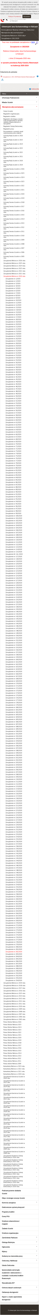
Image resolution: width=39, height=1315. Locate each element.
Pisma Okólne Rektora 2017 (12, 1045)
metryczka (35, 89)
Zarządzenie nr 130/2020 (14, 588)
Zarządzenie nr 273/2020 (14, 930)
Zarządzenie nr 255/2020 (14, 887)
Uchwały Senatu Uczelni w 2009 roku (13, 240)
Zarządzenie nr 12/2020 (13, 305)
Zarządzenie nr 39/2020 (13, 370)
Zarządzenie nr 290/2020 (14, 971)
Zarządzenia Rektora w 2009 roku (14, 1009)
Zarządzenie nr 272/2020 (14, 928)
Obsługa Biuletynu (8, 1242)
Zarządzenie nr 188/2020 (14, 727)
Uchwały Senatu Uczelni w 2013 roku (13, 224)
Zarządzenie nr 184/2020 (14, 717)
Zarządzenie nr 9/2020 (13, 298)
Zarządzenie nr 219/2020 (14, 801)
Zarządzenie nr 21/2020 (13, 327)
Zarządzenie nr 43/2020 (13, 379)
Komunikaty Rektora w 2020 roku (14, 1074)
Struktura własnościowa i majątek (10, 1222)
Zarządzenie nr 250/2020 (14, 875)
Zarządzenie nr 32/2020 (13, 353)
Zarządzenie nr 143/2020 (14, 619)
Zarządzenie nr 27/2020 (13, 341)
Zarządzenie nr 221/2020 (14, 806)
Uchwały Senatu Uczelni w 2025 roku (13, 174)
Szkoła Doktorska (8, 1265)
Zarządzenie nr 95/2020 (13, 504)
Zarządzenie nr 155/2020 (14, 647)
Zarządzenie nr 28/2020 (13, 343)
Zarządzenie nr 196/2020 (14, 746)
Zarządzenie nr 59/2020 (13, 418)
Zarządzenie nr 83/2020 (13, 475)
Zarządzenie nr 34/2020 (13, 358)
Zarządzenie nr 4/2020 (13, 286)
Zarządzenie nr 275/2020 (14, 935)
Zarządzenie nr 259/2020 (14, 897)
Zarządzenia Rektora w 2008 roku (14, 1012)
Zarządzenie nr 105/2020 (14, 528)
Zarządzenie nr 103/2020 (14, 523)
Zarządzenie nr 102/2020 (14, 521)
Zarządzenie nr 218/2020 (14, 798)
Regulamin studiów (9, 116)
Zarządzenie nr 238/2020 (14, 846)
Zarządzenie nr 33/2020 (13, 355)
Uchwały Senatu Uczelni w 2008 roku (13, 244)
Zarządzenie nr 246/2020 (14, 865)
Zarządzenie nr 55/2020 (13, 408)
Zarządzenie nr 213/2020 (14, 786)
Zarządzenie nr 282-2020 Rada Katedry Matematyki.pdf (19, 77)
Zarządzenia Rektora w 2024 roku (14, 266)
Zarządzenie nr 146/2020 (14, 626)
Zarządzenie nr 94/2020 (13, 501)
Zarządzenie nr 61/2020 (13, 422)
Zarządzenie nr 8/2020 (13, 295)
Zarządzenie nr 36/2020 (13, 363)
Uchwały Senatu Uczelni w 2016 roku (13, 211)
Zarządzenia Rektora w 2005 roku (14, 1019)
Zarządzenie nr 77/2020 (13, 461)
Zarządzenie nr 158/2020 (14, 655)
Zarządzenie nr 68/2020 (13, 439)
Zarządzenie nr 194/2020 (14, 741)
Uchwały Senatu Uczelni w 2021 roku (13, 190)
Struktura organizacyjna (10, 1233)
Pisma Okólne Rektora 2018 (12, 1043)
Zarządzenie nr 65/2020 (13, 432)
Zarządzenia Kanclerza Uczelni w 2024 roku (14, 1085)
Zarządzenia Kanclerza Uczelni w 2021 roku (14, 1098)
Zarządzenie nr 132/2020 (14, 592)
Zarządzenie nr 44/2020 (13, 382)
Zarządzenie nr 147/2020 (14, 628)
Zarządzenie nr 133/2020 (14, 595)
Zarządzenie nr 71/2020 (13, 446)
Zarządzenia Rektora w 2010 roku (14, 1006)
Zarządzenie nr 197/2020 (14, 748)
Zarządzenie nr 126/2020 (14, 578)
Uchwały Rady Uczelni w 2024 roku (13, 145)
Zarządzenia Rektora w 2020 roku (13, 35)
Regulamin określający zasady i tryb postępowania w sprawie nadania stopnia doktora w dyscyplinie (13, 121)
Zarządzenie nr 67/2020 (13, 437)
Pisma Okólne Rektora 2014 (12, 1053)
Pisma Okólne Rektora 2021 (12, 1035)
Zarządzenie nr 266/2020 (14, 913)
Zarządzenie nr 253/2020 (14, 882)
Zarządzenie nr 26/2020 (13, 339)
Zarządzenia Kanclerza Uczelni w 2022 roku (14, 1094)
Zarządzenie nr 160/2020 (14, 659)
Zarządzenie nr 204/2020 (14, 765)
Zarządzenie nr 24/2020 (13, 334)
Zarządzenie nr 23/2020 (13, 331)
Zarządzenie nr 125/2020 (14, 576)
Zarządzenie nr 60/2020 (13, 420)
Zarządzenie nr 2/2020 (13, 281)
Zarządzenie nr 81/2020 (13, 470)
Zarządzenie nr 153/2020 (14, 643)
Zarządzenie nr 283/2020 (14, 954)
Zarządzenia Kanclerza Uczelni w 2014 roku (14, 1127)
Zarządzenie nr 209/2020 (14, 777)
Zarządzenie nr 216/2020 (14, 794)
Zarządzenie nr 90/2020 (13, 492)
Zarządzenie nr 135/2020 (14, 600)
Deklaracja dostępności (10, 1292)
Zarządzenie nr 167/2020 (14, 676)
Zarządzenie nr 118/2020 (14, 559)
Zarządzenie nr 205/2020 (14, 767)
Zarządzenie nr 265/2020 (14, 911)
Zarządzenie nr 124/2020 (14, 573)
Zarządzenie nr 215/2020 (14, 791)
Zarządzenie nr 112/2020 (14, 545)
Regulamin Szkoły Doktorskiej (12, 126)
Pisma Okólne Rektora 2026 (12, 1022)
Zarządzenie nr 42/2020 (13, 377)
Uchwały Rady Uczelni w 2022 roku (13, 153)
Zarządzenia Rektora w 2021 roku (14, 274)
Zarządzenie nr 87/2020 (13, 485)
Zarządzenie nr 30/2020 (13, 348)
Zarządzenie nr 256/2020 (14, 889)
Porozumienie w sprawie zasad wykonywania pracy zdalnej (13, 132)
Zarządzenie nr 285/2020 (14, 959)
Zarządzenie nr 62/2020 (13, 425)
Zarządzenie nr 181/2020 (14, 710)
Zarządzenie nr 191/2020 (14, 734)
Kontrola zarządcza (9, 1203)
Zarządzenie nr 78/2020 (13, 463)
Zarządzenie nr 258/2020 (14, 894)
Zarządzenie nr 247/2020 (14, 868)
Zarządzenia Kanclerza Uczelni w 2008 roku (14, 1152)
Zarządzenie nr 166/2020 (14, 674)
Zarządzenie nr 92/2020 (13, 497)
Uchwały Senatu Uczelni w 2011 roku (13, 232)
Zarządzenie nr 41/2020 (13, 374)
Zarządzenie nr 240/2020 (14, 851)
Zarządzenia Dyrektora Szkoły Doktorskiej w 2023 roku (13, 1169)
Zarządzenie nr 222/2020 (14, 808)
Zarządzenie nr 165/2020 (14, 671)
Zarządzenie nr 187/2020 (14, 724)
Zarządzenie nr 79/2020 (13, 465)
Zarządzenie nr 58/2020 (13, 415)
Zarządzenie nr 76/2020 (13, 458)
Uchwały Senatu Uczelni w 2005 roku (13, 257)
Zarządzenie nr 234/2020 (14, 837)
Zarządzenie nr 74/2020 (13, 454)
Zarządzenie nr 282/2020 (10, 38)
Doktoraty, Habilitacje (9, 1261)
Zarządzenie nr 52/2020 (13, 401)
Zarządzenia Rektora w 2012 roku (14, 1001)
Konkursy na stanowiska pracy (12, 1256)
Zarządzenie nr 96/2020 (13, 506)
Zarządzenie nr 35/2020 (13, 360)
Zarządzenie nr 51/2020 (13, 398)
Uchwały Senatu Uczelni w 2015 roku (13, 215)
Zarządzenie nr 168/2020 (14, 679)
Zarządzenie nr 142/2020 (14, 616)
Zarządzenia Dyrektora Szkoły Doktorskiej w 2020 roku (13, 1181)
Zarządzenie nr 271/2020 (14, 925)
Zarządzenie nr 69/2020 (13, 442)
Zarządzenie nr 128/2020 (14, 583)
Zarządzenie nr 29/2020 (13, 346)
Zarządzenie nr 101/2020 (14, 518)
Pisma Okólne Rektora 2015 (12, 1051)
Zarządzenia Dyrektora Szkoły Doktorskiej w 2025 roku (13, 1160)
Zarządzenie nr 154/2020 (14, 645)
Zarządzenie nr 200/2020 (14, 755)
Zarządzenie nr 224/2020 (14, 813)
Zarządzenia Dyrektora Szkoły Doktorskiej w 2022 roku (13, 1173)
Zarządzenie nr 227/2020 (14, 820)
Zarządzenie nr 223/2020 (14, 810)
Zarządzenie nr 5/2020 (13, 288)
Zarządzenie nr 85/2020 (13, 480)
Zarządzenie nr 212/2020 (14, 784)
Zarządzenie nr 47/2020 (13, 389)
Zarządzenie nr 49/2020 (13, 394)
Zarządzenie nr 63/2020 (13, 427)
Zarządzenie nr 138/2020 (14, 607)
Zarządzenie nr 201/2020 (14, 758)
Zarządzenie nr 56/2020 (13, 410)
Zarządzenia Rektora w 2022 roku (14, 271)
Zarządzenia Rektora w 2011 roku (14, 1004)
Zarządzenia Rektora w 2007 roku (14, 1014)
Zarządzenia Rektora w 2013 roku (14, 998)
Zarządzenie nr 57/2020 (13, 413)
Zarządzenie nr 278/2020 (14, 942)
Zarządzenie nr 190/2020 (14, 731)
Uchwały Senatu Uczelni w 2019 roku (13, 199)
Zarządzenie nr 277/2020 (14, 940)
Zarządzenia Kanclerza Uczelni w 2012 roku (14, 1135)
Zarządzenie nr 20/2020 (13, 324)
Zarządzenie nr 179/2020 (14, 705)
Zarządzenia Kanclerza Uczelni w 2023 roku (14, 1090)
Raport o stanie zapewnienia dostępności (12, 1298)
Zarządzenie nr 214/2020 (14, 789)
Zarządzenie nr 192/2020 (14, 736)
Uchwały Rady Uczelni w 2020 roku (13, 161)
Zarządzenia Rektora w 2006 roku (14, 1017)
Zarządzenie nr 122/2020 (14, 568)
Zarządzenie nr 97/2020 (13, 509)
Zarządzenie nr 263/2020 (14, 906)
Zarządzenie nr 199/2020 (14, 753)
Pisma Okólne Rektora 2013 (12, 1056)
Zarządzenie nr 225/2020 (14, 815)
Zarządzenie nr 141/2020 (14, 614)
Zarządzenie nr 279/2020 (14, 944)
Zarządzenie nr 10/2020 (13, 300)
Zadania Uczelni (7, 1228)
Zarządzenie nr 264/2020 (14, 909)
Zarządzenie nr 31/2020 (13, 351)
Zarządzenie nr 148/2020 (14, 631)
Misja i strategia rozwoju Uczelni (13, 1198)
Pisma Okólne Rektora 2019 (12, 1040)
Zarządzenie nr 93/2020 (13, 499)
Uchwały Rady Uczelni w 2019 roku (13, 165)
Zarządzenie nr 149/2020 (14, 633)
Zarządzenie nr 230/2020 (14, 827)
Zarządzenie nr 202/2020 (14, 760)
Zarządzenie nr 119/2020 (14, 561)
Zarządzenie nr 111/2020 (14, 542)
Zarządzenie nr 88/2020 (13, 487)
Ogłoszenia (6, 1247)
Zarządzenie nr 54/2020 (13, 406)
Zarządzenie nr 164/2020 (14, 669)
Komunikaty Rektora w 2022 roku (14, 1069)
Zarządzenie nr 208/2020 (14, 774)
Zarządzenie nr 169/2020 (14, 681)
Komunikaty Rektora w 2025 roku (14, 1066)
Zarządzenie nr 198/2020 (14, 750)
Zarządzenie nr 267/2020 (14, 916)
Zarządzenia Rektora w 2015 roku (14, 993)
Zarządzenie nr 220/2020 (14, 803)
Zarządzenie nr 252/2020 (14, 880)
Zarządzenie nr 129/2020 (14, 585)
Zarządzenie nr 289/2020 (14, 968)
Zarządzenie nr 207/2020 (14, 772)
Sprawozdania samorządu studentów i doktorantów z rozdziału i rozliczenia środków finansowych (12, 1274)
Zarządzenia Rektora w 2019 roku (14, 983)
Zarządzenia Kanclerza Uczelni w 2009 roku (14, 1148)
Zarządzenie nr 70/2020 (13, 444)
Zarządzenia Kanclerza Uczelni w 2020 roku (14, 1102)
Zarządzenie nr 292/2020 (14, 976)
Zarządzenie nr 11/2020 (13, 303)
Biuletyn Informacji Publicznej (23, 30)
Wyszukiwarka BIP (8, 1283)
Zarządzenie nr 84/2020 (13, 477)
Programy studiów (8, 1212)
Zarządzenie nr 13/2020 (13, 307)
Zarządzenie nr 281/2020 (14, 949)
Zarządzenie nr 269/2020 (14, 921)
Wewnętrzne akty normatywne (12, 33)
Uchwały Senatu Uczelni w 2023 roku (13, 182)
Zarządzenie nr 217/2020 (14, 796)
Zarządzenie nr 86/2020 (13, 482)
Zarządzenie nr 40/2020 (13, 372)
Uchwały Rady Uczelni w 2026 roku (13, 136)
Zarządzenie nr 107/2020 (14, 533)
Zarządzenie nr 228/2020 (14, 822)
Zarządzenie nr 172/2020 (14, 688)
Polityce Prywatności (14, 16)
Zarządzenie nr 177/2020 (14, 700)
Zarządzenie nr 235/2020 (14, 839)
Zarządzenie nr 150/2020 (14, 636)
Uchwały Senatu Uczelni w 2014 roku (13, 219)
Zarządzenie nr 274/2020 (14, 932)
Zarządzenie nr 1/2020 (13, 279)
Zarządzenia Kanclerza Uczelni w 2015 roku (14, 1123)
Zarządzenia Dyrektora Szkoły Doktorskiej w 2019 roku (13, 1185)
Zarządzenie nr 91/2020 (13, 494)
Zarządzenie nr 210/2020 (14, 779)
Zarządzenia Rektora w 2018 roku (14, 985)
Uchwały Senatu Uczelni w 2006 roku (13, 253)
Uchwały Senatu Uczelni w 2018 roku (13, 203)
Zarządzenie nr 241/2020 (14, 853)
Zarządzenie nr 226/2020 (14, 818)
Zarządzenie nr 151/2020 (14, 638)
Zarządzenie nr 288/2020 (14, 966)
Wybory (4, 1251)
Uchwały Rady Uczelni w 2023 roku (13, 149)
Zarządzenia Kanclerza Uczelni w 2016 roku (14, 1119)
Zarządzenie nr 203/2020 (14, 762)
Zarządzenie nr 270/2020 (14, 923)
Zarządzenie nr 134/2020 (14, 597)
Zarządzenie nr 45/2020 (13, 384)
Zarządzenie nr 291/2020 (14, 973)
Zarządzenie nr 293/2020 (14, 978)
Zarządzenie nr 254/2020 (14, 885)
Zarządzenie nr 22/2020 (13, 329)
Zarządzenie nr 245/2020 (14, 863)
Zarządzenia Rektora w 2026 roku (14, 261)
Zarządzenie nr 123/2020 (14, 571)
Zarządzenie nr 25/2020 (13, 336)
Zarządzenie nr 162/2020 (14, 664)
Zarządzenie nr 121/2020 (14, 566)
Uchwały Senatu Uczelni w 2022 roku (13, 186)
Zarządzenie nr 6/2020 (13, 291)
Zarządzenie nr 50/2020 (13, 396)
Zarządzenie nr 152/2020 (14, 640)
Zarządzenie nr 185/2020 (14, 719)
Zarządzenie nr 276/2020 (14, 937)
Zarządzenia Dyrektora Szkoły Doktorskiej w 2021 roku (13, 1177)
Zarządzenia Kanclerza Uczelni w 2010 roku (14, 1144)
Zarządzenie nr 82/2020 (13, 473)
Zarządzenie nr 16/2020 (13, 315)
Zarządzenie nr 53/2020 (13, 403)
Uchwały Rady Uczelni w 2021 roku (13, 157)
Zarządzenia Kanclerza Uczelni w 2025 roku (14, 1081)
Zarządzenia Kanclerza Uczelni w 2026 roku (14, 1077)
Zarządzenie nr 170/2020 (14, 683)
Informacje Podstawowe (10, 98)
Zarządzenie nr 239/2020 (14, 849)
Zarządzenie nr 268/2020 (14, 918)
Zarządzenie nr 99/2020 (13, 513)
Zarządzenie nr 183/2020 (14, 715)
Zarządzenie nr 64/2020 (13, 430)
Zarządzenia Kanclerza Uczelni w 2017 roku (14, 1115)
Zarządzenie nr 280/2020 (14, 947)
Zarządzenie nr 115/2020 (14, 552)
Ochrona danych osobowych (11, 1288)
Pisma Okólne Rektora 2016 (12, 1048)
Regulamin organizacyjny (11, 114)
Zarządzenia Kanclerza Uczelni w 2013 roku (14, 1131)
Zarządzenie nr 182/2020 (14, 712)
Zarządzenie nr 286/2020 (14, 961)
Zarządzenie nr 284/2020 (14, 956)
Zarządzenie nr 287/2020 (14, 964)
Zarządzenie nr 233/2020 (14, 834)
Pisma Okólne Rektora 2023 (12, 1030)
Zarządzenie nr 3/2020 (13, 283)
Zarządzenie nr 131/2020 (14, 590)
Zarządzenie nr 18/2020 (13, 319)
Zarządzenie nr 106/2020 (14, 530)
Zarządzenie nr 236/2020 (14, 841)
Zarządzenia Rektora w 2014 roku (14, 996)
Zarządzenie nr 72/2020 (13, 449)
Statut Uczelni (8, 111)
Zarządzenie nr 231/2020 (14, 830)
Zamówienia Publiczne (9, 1238)
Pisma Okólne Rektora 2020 (12, 1038)
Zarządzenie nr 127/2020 (14, 580)
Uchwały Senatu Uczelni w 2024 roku (13, 178)
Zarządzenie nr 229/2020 (14, 825)
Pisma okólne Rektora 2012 (12, 1058)
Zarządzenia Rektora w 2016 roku (14, 991)
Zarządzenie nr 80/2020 (13, 468)
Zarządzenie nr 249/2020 (14, 873)
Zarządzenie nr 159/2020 (14, 657)
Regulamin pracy (8, 129)
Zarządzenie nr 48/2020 (13, 391)
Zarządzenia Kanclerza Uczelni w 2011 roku (14, 1140)
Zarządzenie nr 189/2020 (14, 729)
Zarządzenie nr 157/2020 (14, 652)
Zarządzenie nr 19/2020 (13, 322)
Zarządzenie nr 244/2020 (14, 861)
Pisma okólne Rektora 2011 (12, 1061)
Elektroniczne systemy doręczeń (13, 1207)
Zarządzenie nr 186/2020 (14, 722)
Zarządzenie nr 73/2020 (13, 451)
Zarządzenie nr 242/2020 (14, 856)
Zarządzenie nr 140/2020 (14, 612)
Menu (4, 94)
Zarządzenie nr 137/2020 (14, 604)
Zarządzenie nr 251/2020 (14, 877)
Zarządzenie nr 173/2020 (14, 691)
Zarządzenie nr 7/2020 (13, 293)
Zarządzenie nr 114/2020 (14, 549)
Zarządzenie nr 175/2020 (14, 695)
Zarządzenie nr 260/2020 (14, 899)
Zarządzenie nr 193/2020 (14, 738)
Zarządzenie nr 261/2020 (14, 901)
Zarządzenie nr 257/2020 (14, 892)
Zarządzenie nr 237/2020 (14, 844)
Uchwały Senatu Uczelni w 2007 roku (13, 249)
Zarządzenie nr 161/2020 (14, 662)
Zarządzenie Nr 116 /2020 (14, 554)
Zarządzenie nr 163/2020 (14, 667)
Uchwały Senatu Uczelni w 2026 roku (13, 169)
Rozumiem (27, 16)
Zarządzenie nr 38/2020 (13, 367)
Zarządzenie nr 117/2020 (14, 556)
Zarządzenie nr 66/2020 (13, 434)
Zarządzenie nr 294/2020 (14, 980)
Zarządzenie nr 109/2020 (14, 537)
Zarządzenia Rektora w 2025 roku (14, 263)
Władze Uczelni (7, 102)
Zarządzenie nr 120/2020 (14, 564)
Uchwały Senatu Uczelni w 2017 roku (13, 207)
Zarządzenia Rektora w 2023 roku (14, 268)
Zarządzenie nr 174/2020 (14, 693)
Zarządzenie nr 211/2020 (14, 782)
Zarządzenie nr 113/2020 (14, 547)
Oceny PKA (5, 1216)
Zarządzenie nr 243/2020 (14, 858)
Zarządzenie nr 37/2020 (13, 365)
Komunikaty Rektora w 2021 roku (14, 1071)
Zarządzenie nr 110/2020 (14, 540)
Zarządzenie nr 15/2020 (13, 312)
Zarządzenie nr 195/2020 (14, 743)
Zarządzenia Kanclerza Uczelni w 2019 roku (14, 1106)
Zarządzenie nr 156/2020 (14, 650)
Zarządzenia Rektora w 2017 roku (14, 988)
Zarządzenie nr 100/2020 (14, 516)
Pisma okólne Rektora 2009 (12, 1064)
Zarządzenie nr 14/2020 (13, 310)
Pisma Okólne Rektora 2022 (12, 1032)
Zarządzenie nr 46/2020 (13, 386)
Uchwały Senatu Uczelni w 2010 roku (13, 236)
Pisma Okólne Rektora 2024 (12, 1027)
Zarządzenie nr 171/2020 (14, 686)
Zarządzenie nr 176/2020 (14, 698)
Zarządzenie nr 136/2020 (14, 602)
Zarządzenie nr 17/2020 (13, 317)
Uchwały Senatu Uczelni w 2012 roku (13, 228)
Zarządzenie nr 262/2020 (14, 904)
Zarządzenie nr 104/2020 (14, 525)
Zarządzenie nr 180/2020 (14, 707)
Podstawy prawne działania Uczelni (11, 1192)
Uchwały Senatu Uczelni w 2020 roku (13, 194)
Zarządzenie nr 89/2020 (13, 489)
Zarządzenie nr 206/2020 (14, 770)
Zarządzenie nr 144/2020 (14, 621)
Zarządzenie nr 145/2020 (14, 624)
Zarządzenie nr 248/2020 (14, 870)
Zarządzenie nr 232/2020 (14, 832)
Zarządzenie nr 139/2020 (14, 609)
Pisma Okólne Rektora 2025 (12, 1025)
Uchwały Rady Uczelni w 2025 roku (13, 140)
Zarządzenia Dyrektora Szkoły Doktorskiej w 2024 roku (13, 1165)
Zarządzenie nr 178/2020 (14, 703)
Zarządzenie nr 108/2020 (14, 535)
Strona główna (6, 30)
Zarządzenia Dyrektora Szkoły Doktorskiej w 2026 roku (13, 1156)
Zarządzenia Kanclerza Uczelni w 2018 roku (14, 1110)
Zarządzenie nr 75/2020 (13, 456)
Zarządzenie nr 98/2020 (13, 511)
